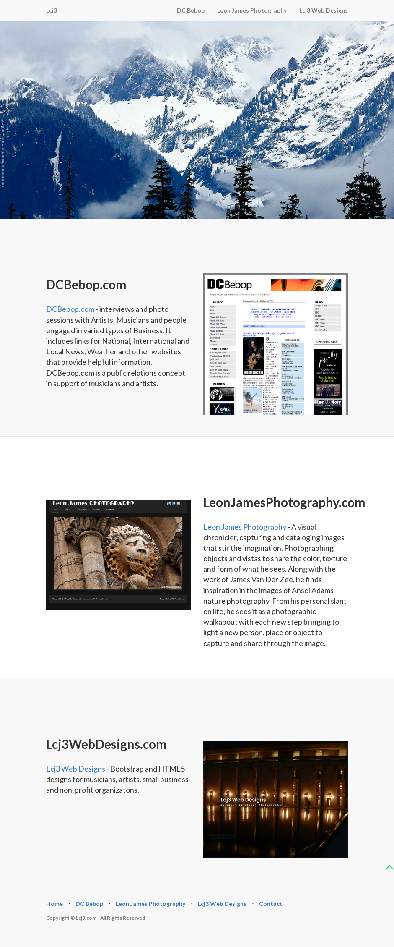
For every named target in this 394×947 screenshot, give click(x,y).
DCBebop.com (70, 309)
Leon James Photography (252, 10)
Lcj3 (51, 10)
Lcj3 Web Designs (323, 10)
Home (54, 903)
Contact (271, 903)
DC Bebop (191, 10)
